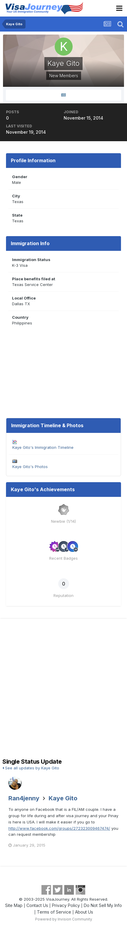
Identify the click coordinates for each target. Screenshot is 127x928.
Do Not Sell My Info (103, 905)
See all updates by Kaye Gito (30, 767)
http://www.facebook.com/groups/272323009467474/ (59, 828)
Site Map (14, 905)
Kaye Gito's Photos (30, 466)
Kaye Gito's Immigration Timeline (43, 447)
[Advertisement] (63, 689)
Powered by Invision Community (63, 919)
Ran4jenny (23, 798)
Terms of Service (54, 911)
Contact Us (37, 905)
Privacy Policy (66, 905)
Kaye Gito (63, 798)
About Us (84, 911)
